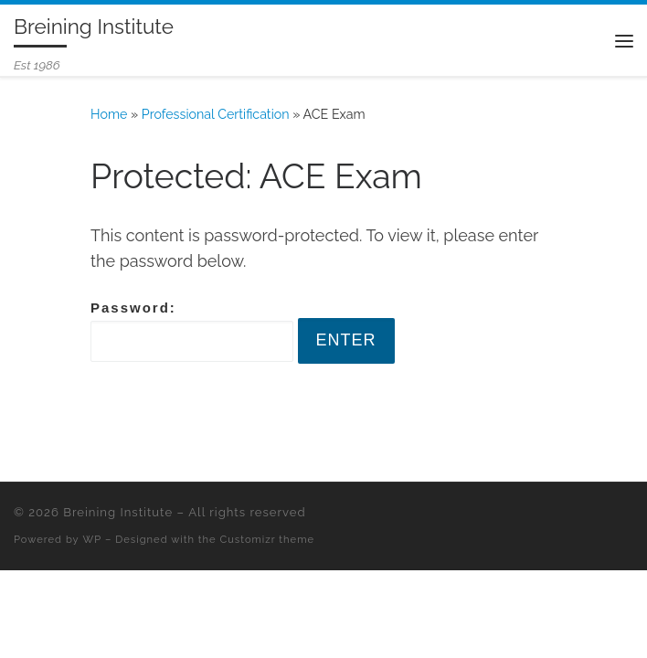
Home (108, 114)
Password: (191, 331)
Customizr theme (267, 539)
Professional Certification (216, 114)
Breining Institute (118, 512)
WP (92, 539)
